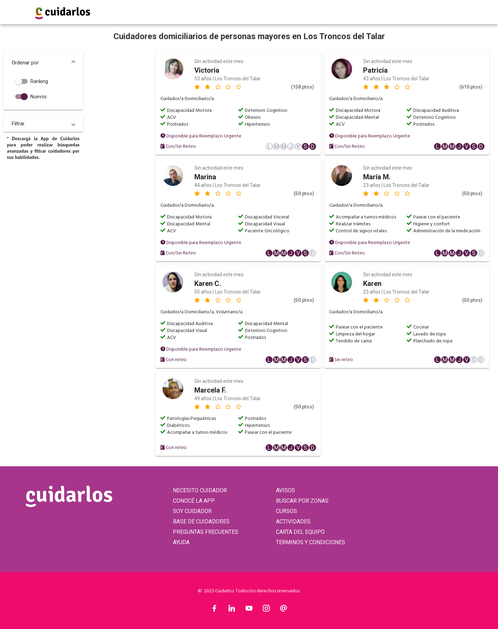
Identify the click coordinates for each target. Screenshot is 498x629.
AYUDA (181, 542)
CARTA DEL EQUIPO (300, 532)
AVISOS (285, 490)
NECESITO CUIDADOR (200, 490)
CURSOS (286, 511)
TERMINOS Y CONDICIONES (310, 542)
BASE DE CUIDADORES (201, 521)
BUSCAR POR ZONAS (302, 500)
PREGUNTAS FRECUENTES (205, 532)
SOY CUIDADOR (192, 511)
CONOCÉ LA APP (194, 500)
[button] (43, 63)
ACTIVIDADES (293, 521)
